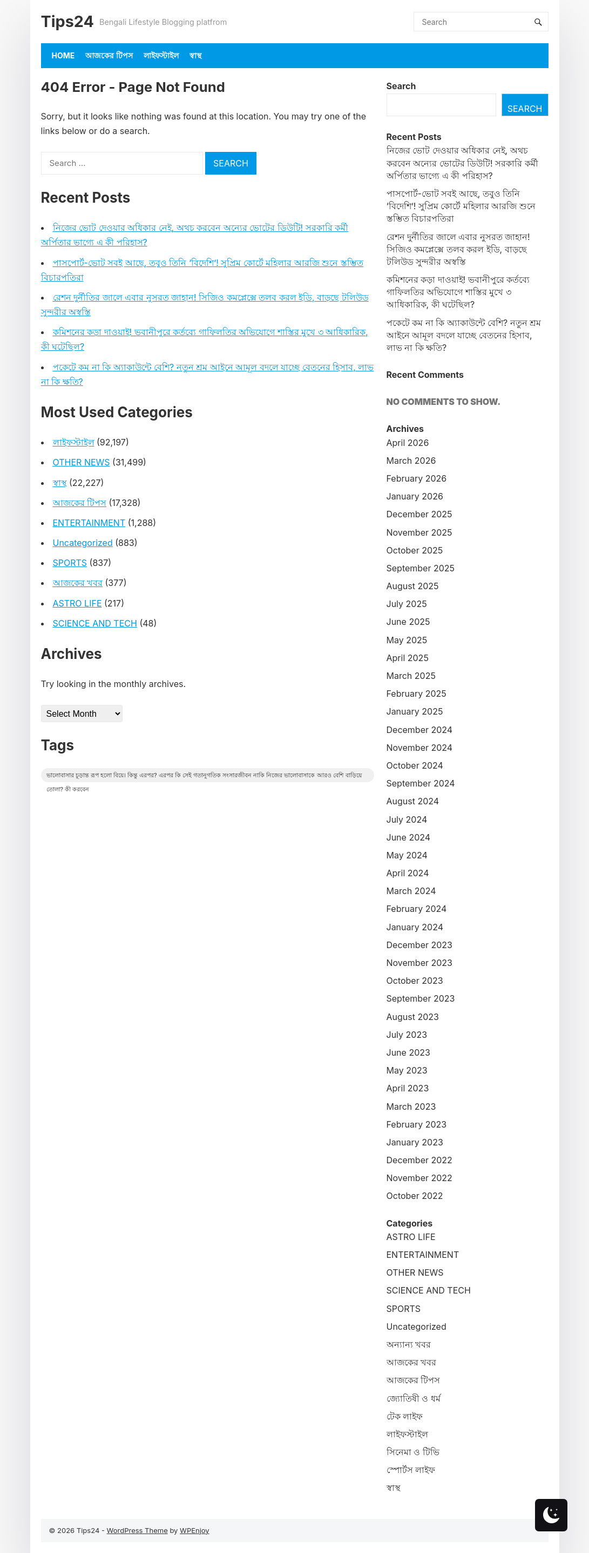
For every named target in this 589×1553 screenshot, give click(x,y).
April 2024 (408, 873)
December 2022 (419, 1160)
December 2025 (419, 514)
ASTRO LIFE (77, 603)
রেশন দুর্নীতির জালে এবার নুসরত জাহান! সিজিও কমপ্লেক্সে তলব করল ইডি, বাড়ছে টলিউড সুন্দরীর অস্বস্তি (458, 249)
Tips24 (67, 21)
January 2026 (415, 496)
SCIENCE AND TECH (95, 623)
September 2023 (421, 998)
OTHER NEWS (81, 462)
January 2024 (415, 927)
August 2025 (413, 586)
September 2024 (421, 783)
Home (63, 55)
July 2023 (407, 1034)
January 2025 (415, 711)
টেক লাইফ (405, 1416)
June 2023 (408, 1052)
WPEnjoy (194, 1530)
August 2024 (413, 801)
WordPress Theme (137, 1530)
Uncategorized (83, 542)
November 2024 (420, 747)
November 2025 (419, 532)
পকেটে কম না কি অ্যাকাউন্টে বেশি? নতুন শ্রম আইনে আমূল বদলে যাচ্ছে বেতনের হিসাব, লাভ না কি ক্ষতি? (464, 335)
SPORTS (70, 562)
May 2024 (407, 855)
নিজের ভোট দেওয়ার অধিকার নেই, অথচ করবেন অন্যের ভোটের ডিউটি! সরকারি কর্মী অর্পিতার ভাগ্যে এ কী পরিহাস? (462, 163)
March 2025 (411, 675)
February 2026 (417, 478)
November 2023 (420, 962)
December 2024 (420, 729)
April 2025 (408, 657)
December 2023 (420, 944)
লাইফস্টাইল (161, 55)
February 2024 (417, 908)
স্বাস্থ (195, 55)
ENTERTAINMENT (89, 522)
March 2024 (411, 890)
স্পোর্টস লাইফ (411, 1469)
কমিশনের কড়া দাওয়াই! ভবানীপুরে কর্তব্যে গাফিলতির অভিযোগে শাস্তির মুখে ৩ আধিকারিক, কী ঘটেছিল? (458, 292)
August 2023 (413, 1016)
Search (401, 86)
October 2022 (415, 1195)
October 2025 (415, 550)
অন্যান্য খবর (409, 1344)
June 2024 (409, 837)
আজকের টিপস (108, 55)
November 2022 (419, 1177)
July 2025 (407, 603)
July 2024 (407, 819)
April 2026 (408, 442)
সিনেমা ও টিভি (413, 1452)
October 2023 (415, 980)
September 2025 (421, 568)
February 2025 (416, 693)
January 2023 (415, 1142)
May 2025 (407, 640)
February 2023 (417, 1124)
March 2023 (411, 1106)
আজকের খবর (78, 582)
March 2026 (411, 460)
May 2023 (407, 1070)
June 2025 (408, 621)
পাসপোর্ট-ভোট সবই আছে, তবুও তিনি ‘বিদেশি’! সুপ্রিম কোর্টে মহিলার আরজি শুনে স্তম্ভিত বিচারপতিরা (461, 206)
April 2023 (408, 1088)
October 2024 (415, 765)
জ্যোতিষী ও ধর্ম (414, 1398)
